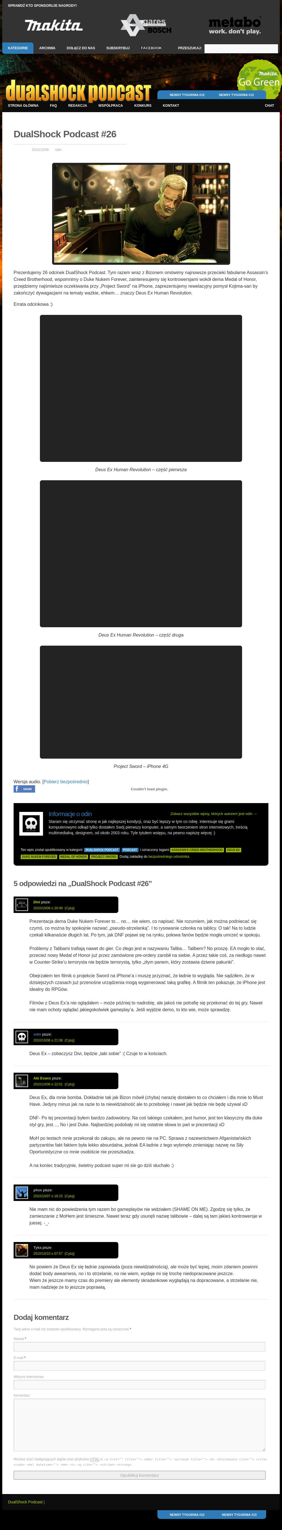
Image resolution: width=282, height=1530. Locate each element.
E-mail (19, 1358)
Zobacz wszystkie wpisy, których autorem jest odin (213, 814)
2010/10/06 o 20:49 (48, 908)
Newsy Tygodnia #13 (236, 95)
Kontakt (171, 106)
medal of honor (74, 856)
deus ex (233, 850)
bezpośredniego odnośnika (168, 857)
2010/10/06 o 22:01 (48, 1084)
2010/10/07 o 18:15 (48, 1196)
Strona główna (23, 106)
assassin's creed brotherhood (197, 850)
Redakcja (77, 106)
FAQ (53, 106)
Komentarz (22, 1395)
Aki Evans (42, 1078)
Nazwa (20, 1339)
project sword (103, 856)
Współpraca (111, 106)
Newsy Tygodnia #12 (187, 95)
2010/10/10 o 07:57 (48, 1254)
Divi (36, 902)
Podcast (130, 850)
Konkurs (142, 106)
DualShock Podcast (102, 850)
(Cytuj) (69, 908)
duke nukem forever (39, 856)
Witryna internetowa (29, 1377)
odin (58, 150)
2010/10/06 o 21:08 (48, 1040)
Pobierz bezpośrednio (65, 781)
